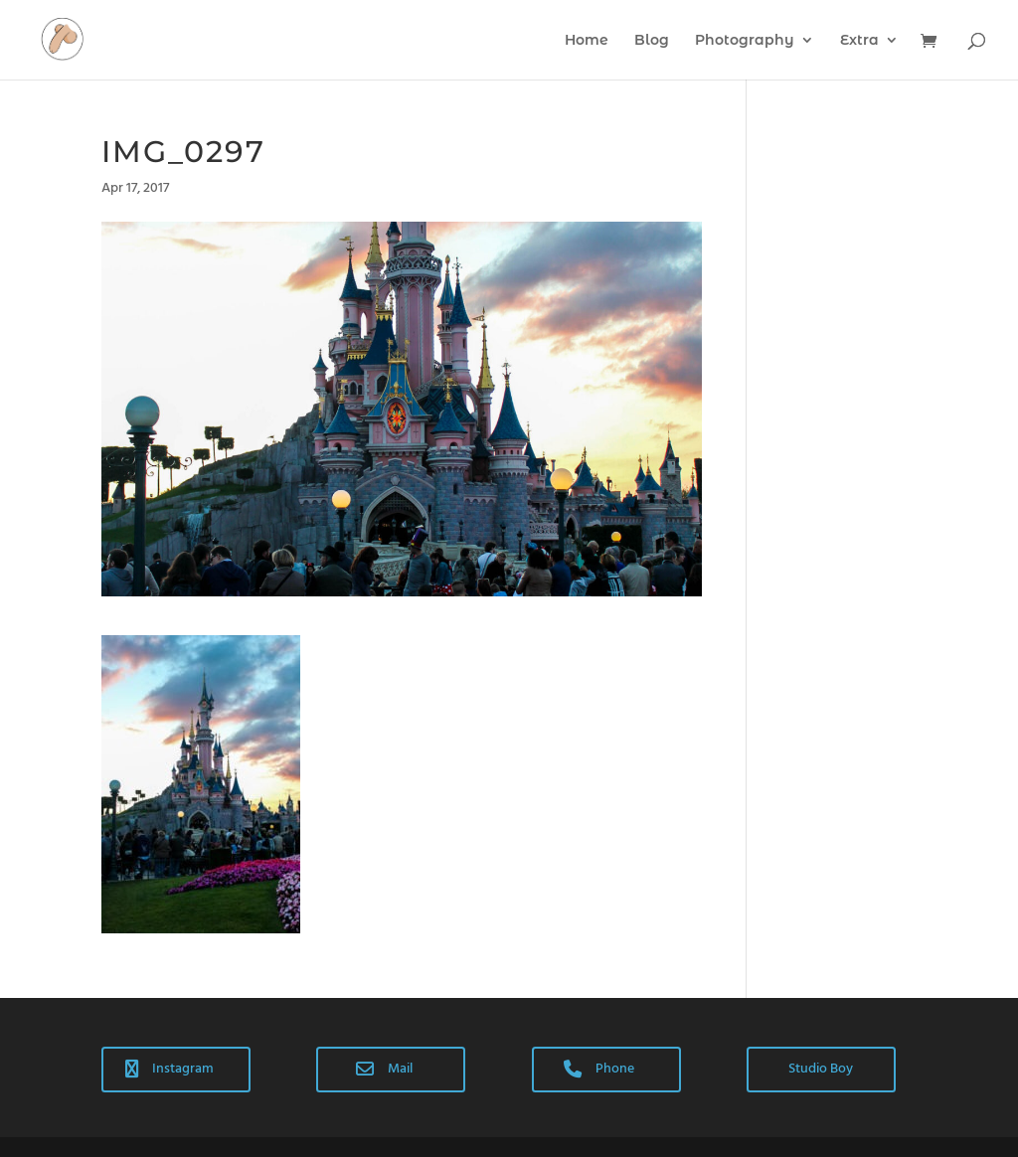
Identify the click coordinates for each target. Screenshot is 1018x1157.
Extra (859, 41)
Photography (744, 41)
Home (586, 41)
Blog (651, 41)
